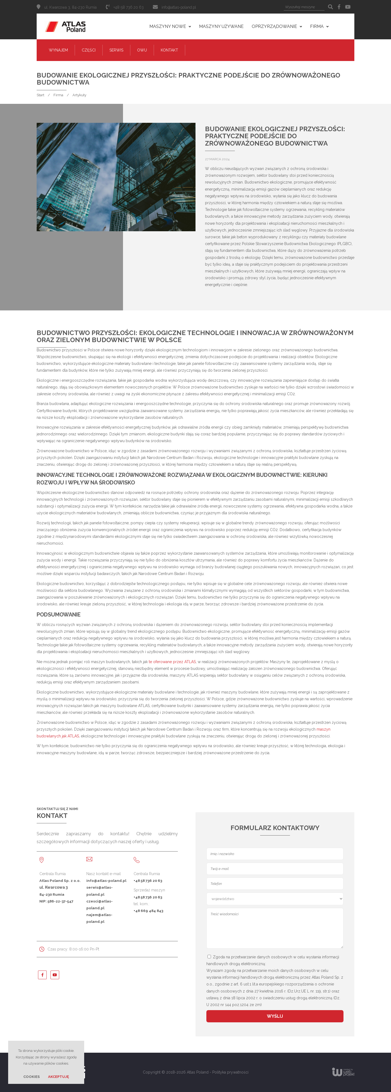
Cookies (31, 1077)
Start (40, 95)
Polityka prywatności (230, 1072)
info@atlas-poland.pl (179, 7)
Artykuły (79, 95)
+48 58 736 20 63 (148, 880)
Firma (58, 95)
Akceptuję (58, 1077)
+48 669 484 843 (148, 910)
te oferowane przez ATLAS (172, 662)
